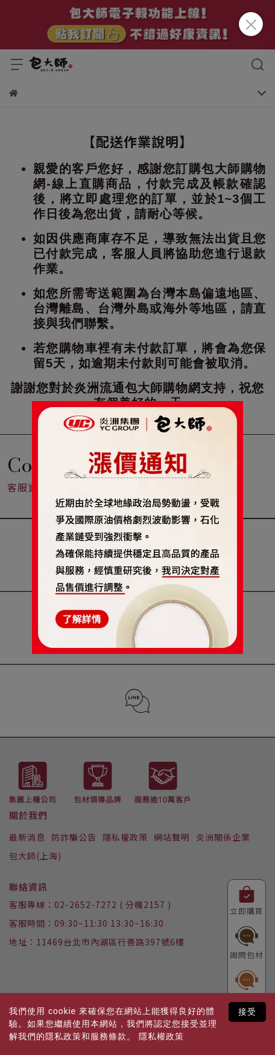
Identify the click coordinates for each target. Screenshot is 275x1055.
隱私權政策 (161, 1036)
